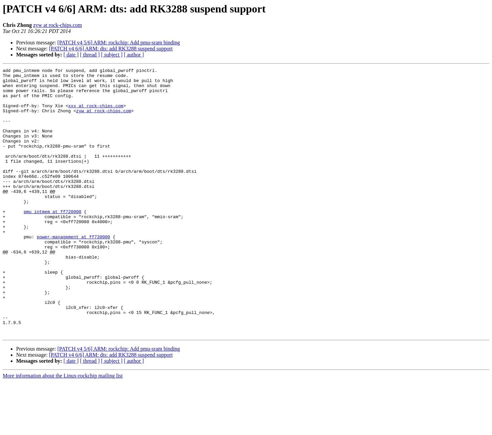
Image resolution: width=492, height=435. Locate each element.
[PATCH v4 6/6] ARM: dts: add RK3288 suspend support (111, 48)
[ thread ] (90, 54)
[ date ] (71, 54)
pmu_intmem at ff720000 (52, 241)
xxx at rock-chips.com (95, 114)
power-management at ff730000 (73, 271)
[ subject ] (112, 54)
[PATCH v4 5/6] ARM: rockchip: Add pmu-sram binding (118, 42)
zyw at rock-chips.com (57, 25)
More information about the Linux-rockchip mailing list (63, 429)
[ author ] (134, 54)
